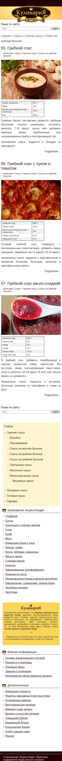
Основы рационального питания (25, 658)
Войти (37, 3)
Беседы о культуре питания (22, 713)
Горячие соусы (29, 53)
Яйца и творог (14, 556)
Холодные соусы (17, 490)
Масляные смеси (23, 481)
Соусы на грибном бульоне (26, 459)
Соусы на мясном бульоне (26, 448)
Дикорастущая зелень (18, 709)
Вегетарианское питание (20, 704)
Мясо (8, 538)
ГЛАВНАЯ (11, 516)
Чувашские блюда (16, 718)
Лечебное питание (16, 587)
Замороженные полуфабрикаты (24, 569)
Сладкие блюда (14, 560)
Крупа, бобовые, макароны (22, 552)
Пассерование (18, 443)
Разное (9, 736)
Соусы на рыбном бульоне (26, 454)
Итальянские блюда (17, 727)
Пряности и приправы (18, 662)
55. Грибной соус (16, 48)
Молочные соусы (20, 470)
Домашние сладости (18, 691)
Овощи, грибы (14, 547)
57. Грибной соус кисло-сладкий (30, 283)
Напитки (10, 565)
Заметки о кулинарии (18, 671)
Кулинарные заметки (18, 700)
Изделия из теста (15, 574)
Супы (8, 529)
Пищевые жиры (14, 667)
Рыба (8, 534)
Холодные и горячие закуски (22, 525)
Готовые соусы (16, 495)
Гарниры (12, 501)
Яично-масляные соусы (24, 475)
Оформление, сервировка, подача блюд (30, 583)
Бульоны (15, 437)
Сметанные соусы (21, 465)
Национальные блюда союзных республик (31, 578)
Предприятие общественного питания (28, 675)
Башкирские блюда (17, 722)
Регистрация (53, 3)
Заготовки (11, 592)
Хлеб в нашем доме (17, 731)
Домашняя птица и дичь (20, 543)
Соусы (17, 53)
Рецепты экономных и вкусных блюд (27, 695)
